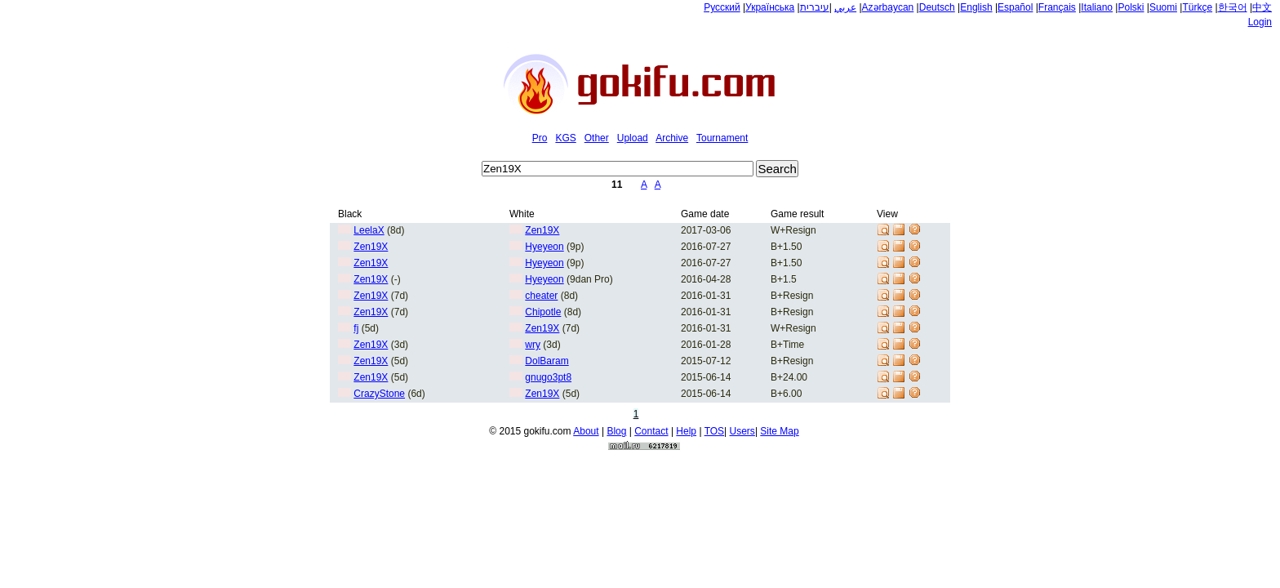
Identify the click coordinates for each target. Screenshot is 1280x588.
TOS (714, 431)
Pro (540, 138)
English (976, 7)
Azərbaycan (888, 7)
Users (742, 431)
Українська (769, 7)
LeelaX (368, 230)
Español (1015, 7)
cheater (541, 295)
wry (532, 344)
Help (686, 431)
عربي (845, 7)
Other (596, 138)
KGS (565, 138)
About (585, 431)
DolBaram (546, 361)
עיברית (814, 7)
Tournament (722, 138)
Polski (1131, 7)
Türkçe (1197, 7)
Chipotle (543, 312)
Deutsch (937, 7)
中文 (1262, 7)
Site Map (779, 431)
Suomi (1163, 7)
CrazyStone (379, 393)
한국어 (1232, 7)
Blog (616, 431)
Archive (672, 138)
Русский (722, 7)
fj (355, 328)
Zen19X (542, 230)
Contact (651, 431)
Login (1260, 22)
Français (1057, 7)
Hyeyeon (544, 246)
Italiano (1097, 7)
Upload (632, 138)
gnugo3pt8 (548, 377)
